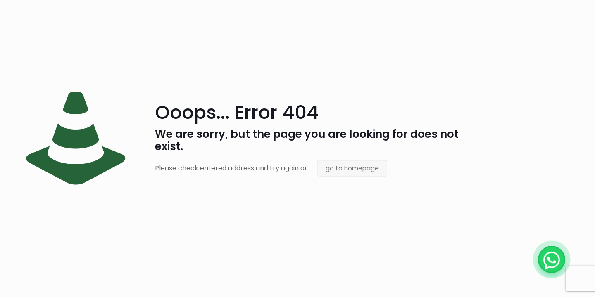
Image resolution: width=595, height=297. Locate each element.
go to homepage (352, 168)
